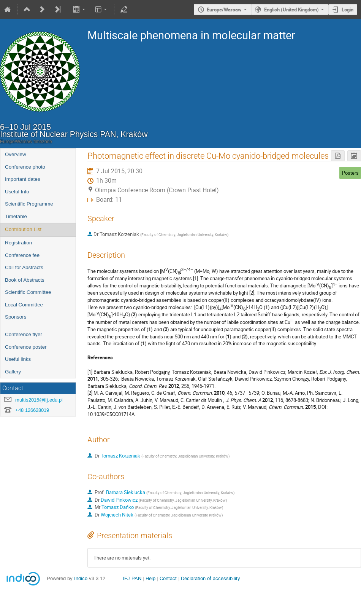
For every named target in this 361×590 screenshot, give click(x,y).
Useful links (18, 359)
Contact (168, 578)
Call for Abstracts (24, 267)
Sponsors (15, 317)
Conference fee (22, 255)
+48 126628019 (32, 410)
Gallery (13, 372)
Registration (18, 243)
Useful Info (17, 192)
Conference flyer (23, 334)
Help (150, 578)
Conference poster (26, 347)
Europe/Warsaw (224, 9)
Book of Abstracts (24, 280)
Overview (15, 154)
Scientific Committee (28, 292)
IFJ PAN (132, 578)
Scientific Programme (29, 204)
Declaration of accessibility (210, 578)
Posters (350, 172)
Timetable (16, 216)
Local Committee (24, 305)
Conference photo (25, 167)
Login (347, 9)
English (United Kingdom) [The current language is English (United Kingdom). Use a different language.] (291, 9)
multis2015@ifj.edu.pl (39, 400)
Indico (80, 578)
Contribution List (23, 229)
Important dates (22, 179)
